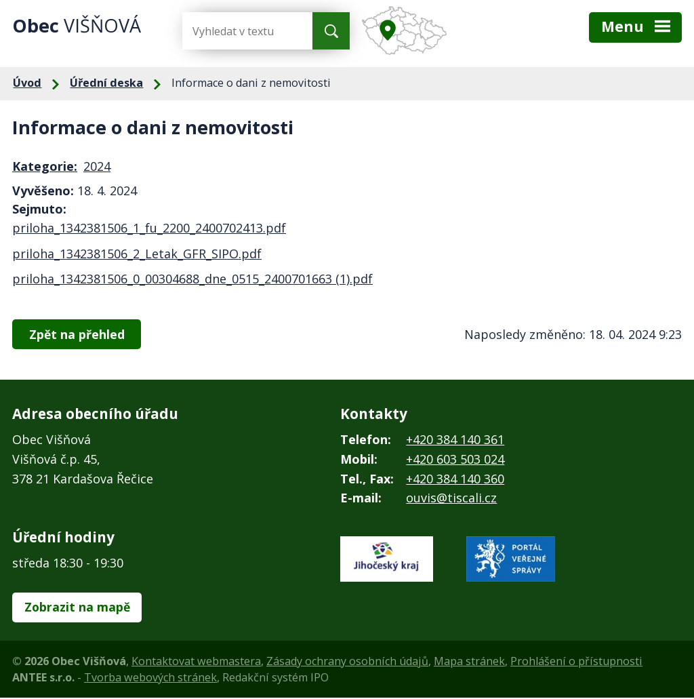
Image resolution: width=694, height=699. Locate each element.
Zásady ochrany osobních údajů (347, 662)
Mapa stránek (469, 662)
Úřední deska (106, 82)
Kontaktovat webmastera (196, 662)
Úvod (27, 82)
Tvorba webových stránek (150, 678)
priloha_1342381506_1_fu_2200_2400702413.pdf (149, 228)
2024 (96, 166)
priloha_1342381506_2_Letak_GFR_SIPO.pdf (137, 253)
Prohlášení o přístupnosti (576, 662)
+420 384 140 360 (455, 479)
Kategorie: (44, 166)
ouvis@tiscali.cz (451, 499)
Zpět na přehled (78, 334)
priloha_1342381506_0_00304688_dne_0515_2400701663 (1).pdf (192, 279)
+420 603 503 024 (455, 460)
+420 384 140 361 (455, 440)
